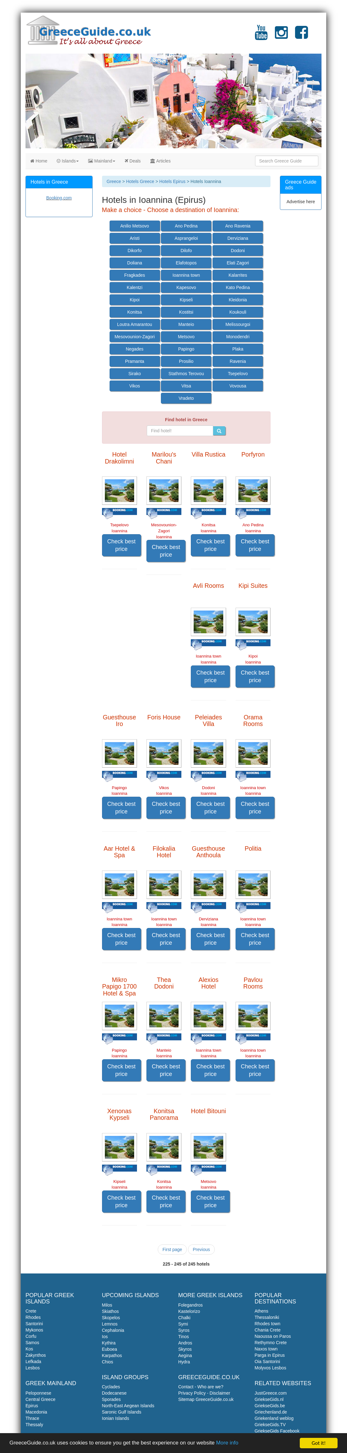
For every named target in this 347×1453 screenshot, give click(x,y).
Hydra (184, 1361)
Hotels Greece (140, 181)
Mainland (101, 160)
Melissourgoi (237, 324)
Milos (107, 1305)
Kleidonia (238, 299)
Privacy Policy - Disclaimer (204, 1393)
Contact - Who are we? (200, 1386)
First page (172, 1249)
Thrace (32, 1418)
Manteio (186, 324)
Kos (29, 1348)
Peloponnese (38, 1393)
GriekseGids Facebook (277, 1430)
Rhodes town (268, 1323)
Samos (32, 1342)
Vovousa (237, 385)
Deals (133, 160)
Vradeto (186, 398)
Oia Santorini (267, 1361)
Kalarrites (238, 275)
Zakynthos (36, 1355)
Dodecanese (114, 1393)
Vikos (134, 385)
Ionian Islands (115, 1418)
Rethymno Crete (271, 1342)
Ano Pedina (186, 225)
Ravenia (238, 361)
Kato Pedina (238, 287)
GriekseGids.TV (270, 1424)
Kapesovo (186, 287)
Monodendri (237, 336)
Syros (184, 1330)
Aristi (134, 238)
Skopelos (111, 1317)
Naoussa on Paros (273, 1336)
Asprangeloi (186, 238)
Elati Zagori (238, 262)
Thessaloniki (267, 1317)
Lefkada (33, 1361)
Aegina (185, 1355)
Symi (183, 1323)
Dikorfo (134, 250)
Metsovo (186, 336)
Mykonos (34, 1329)
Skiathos (110, 1311)
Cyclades (111, 1386)
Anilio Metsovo (134, 225)
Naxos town (266, 1348)
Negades (134, 348)
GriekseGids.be (270, 1405)
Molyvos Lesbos (270, 1367)
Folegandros (190, 1305)
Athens (262, 1311)
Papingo (186, 348)
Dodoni (238, 250)
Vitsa (186, 385)
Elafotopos (186, 262)
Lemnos (110, 1323)
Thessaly (34, 1424)
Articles (160, 160)
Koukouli (237, 312)
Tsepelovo (238, 373)
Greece (114, 181)
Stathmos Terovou (186, 373)
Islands (68, 160)
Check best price (121, 545)
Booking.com (59, 197)
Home (38, 160)
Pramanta (134, 361)
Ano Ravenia (237, 225)
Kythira (109, 1342)
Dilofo (186, 250)
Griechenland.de (271, 1412)
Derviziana (237, 238)
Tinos (183, 1336)
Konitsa (134, 312)
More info (228, 1444)
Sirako (134, 373)
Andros (185, 1342)
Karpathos (112, 1355)
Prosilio (186, 361)
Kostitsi (186, 312)
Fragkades (134, 275)
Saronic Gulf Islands (121, 1412)
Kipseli (186, 299)
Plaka (237, 348)
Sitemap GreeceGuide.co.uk (206, 1399)
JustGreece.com (271, 1393)
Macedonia (36, 1412)
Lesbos (33, 1367)
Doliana (134, 262)
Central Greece (40, 1399)
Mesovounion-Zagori (135, 336)
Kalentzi (135, 287)
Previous (201, 1249)
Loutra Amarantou (134, 324)
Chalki (184, 1317)
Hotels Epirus (172, 181)
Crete (31, 1311)
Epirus (32, 1405)
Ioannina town (186, 275)
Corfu (31, 1336)
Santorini (34, 1323)
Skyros (185, 1349)
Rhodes (33, 1317)
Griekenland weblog (274, 1418)
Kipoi (134, 299)
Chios (107, 1361)
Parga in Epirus (270, 1355)
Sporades (111, 1399)
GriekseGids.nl (269, 1399)
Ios (105, 1336)
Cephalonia (113, 1330)
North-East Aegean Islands (128, 1405)
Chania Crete (268, 1329)
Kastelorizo (189, 1311)
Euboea (109, 1349)
